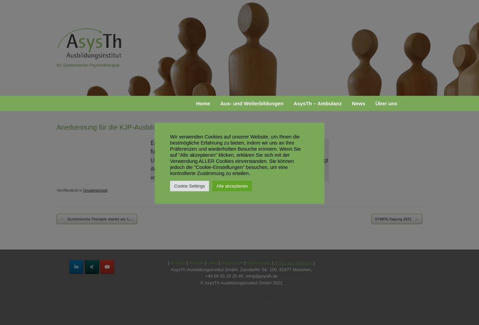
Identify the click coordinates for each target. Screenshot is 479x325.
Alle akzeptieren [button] (232, 186)
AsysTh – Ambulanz (318, 103)
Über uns (386, 103)
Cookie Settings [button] (189, 186)
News (358, 103)
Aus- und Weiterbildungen (251, 103)
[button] (412, 103)
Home (203, 103)
